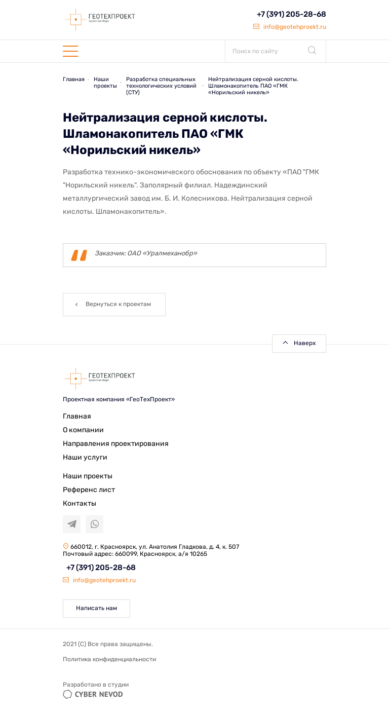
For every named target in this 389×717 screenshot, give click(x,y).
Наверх (305, 343)
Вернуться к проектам (118, 304)
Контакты (79, 503)
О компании (83, 430)
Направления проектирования (116, 443)
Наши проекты (87, 476)
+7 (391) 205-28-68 (291, 14)
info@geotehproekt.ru (289, 26)
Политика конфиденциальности (109, 659)
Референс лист (89, 489)
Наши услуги (85, 457)
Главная (77, 416)
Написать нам (96, 608)
